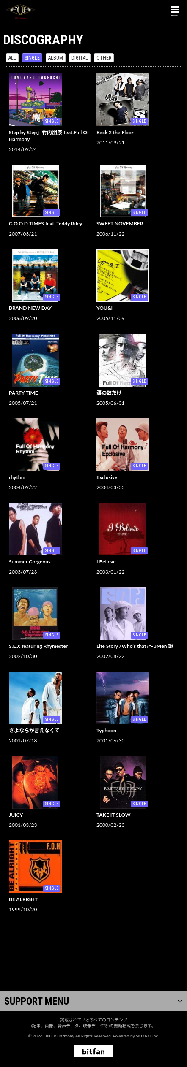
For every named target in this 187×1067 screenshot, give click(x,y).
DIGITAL (80, 58)
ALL (12, 58)
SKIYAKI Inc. (147, 1035)
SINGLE (32, 58)
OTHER (103, 58)
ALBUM (55, 58)
